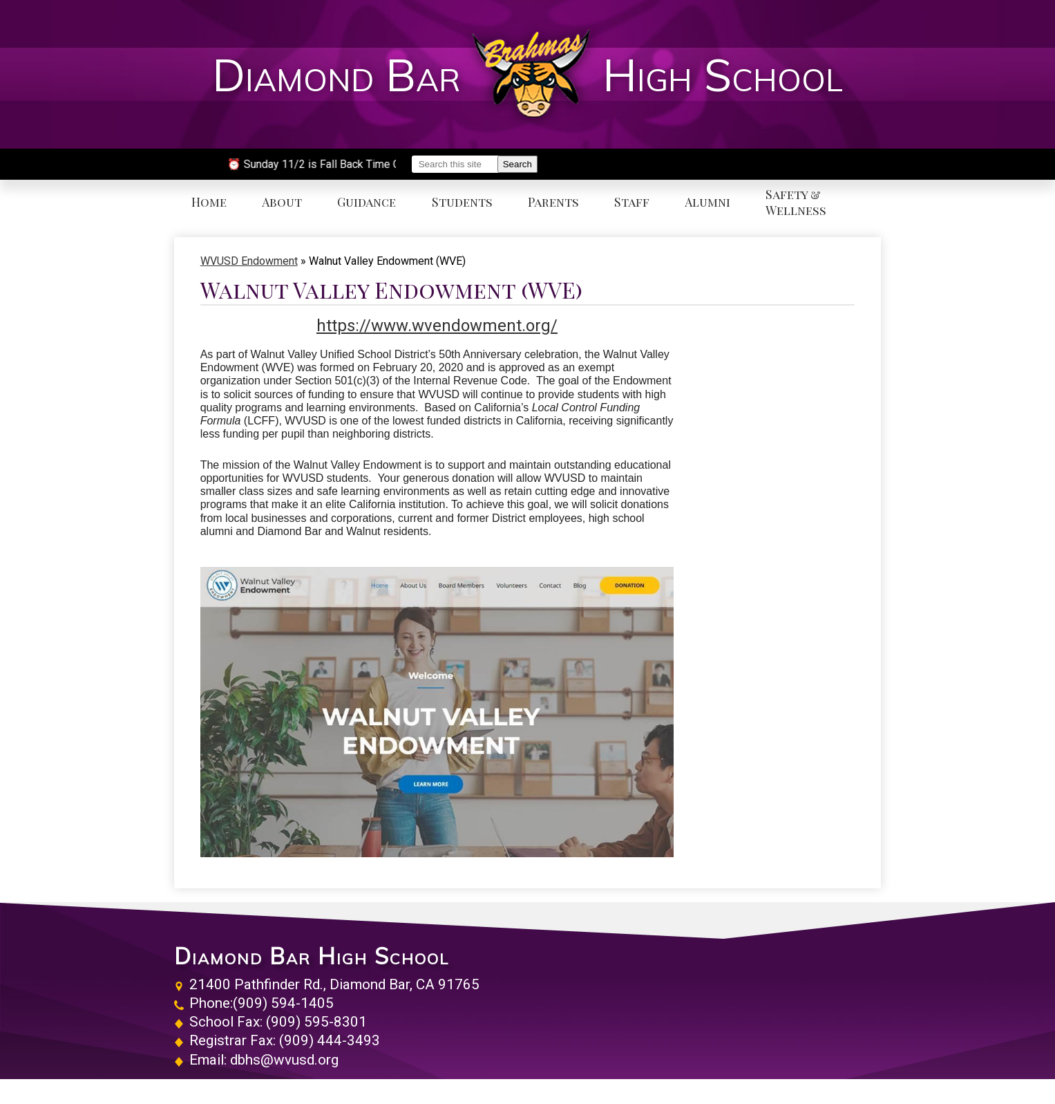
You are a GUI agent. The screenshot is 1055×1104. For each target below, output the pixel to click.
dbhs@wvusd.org (284, 1059)
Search (517, 164)
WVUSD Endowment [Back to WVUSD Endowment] (249, 261)
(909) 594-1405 (283, 1003)
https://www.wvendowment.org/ (437, 325)
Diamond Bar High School (311, 956)
